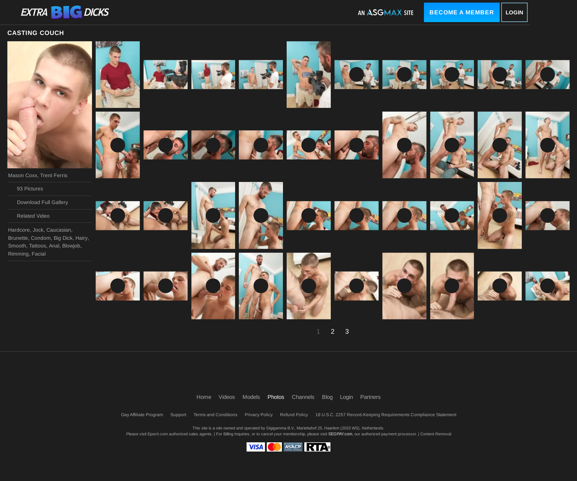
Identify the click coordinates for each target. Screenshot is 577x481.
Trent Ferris (53, 175)
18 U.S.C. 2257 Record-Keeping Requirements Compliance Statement (385, 414)
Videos (227, 397)
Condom (41, 238)
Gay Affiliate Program (142, 414)
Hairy (81, 238)
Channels (303, 397)
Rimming (18, 254)
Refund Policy (294, 414)
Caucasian (58, 230)
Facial (39, 254)
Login (514, 12)
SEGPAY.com (340, 434)
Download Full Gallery (38, 202)
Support (178, 414)
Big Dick (63, 238)
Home (204, 397)
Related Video (29, 216)
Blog (327, 397)
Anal (54, 246)
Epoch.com (158, 434)
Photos (276, 397)
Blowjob (71, 246)
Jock (38, 230)
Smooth (17, 246)
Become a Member (461, 12)
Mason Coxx (22, 175)
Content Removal (435, 434)
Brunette (18, 238)
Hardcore (19, 230)
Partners (370, 397)
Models (251, 397)
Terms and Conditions (215, 414)
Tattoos (37, 246)
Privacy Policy (259, 414)
